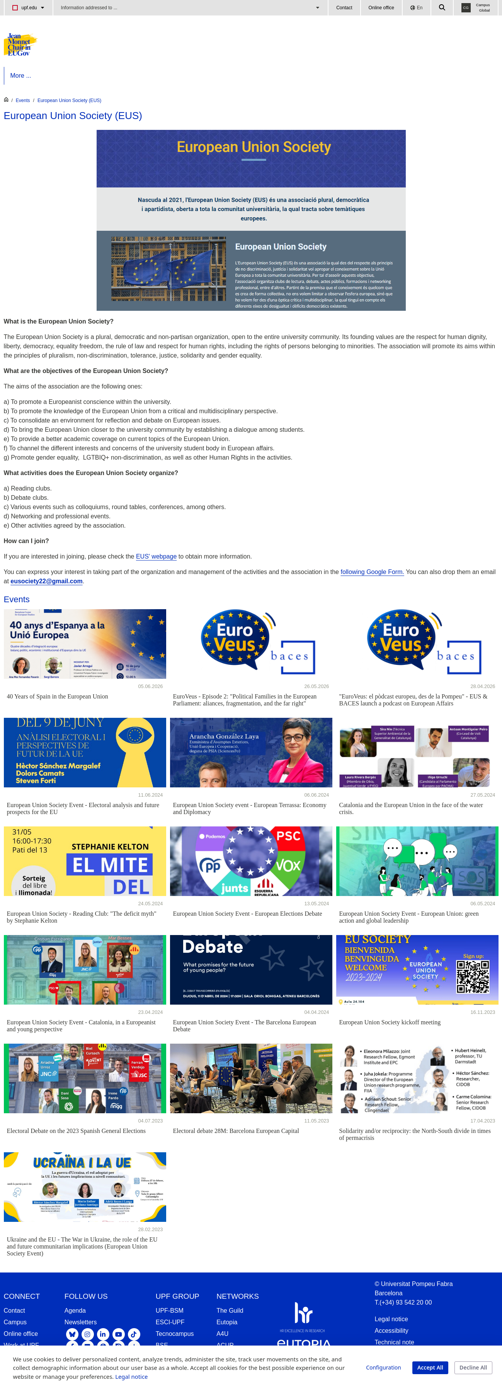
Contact (344, 7)
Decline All (473, 1367)
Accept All (430, 1367)
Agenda (75, 1310)
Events (23, 100)
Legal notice (391, 1319)
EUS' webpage (156, 556)
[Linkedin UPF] (103, 1334)
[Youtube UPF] (118, 1334)
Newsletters (81, 1322)
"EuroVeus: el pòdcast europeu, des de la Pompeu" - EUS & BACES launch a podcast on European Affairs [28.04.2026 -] (413, 700)
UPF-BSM (170, 1310)
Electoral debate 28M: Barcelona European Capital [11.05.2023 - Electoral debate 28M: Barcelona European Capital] (236, 1131)
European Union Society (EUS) (69, 100)
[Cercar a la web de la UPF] (442, 7)
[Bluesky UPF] (72, 1334)
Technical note (394, 1342)
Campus (15, 1322)
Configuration (383, 1367)
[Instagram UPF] (87, 1334)
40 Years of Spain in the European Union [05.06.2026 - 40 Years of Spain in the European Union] (57, 696)
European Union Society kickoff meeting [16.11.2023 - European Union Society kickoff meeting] (390, 1022)
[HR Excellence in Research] (302, 1318)
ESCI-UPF (170, 1322)
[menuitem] (34, 76)
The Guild (229, 1310)
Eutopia (226, 1322)
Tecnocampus (175, 1333)
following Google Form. (372, 572)
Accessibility (391, 1330)
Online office (382, 7)
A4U (222, 1333)
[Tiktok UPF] (134, 1334)
